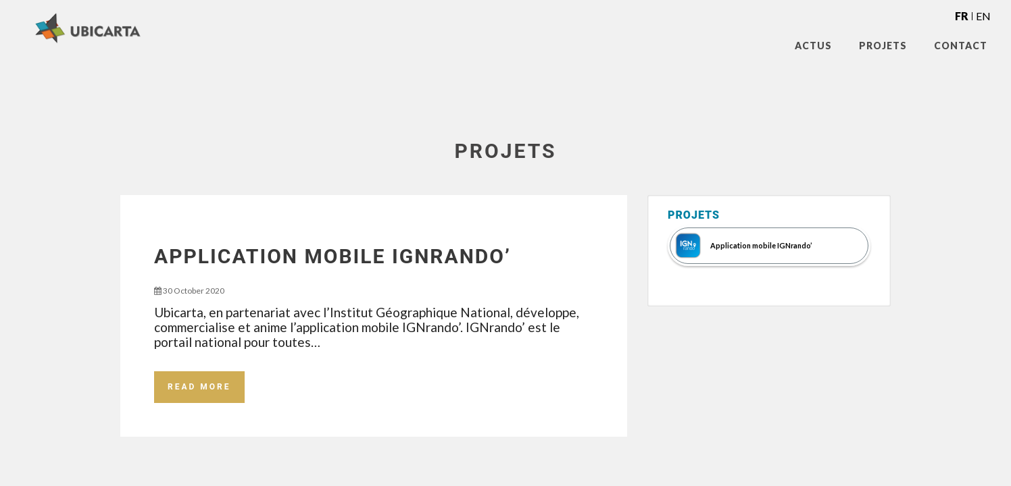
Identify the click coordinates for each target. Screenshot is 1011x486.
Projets (883, 45)
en (983, 15)
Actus (813, 45)
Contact (960, 45)
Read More (199, 387)
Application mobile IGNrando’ (332, 256)
